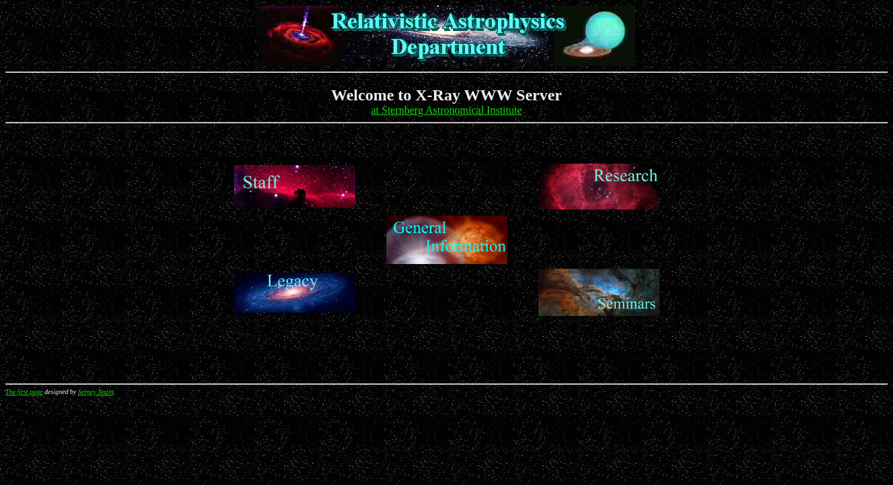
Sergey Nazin (96, 391)
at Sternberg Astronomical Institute (446, 110)
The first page (24, 391)
